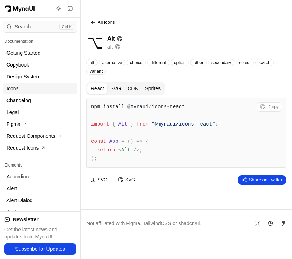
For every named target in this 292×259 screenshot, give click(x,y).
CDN (132, 88)
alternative (112, 62)
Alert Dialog (19, 200)
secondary (221, 62)
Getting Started (23, 53)
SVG (116, 88)
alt (92, 62)
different (158, 62)
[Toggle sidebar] (70, 8)
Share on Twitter (262, 180)
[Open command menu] (40, 27)
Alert (11, 188)
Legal (12, 112)
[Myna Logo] (19, 8)
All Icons (102, 22)
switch (264, 62)
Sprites (153, 88)
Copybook (17, 65)
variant (96, 71)
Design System (23, 76)
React (97, 88)
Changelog (18, 100)
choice (136, 62)
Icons (12, 88)
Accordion (17, 177)
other (198, 62)
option (180, 62)
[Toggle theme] (58, 8)
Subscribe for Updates (40, 249)
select (244, 62)
